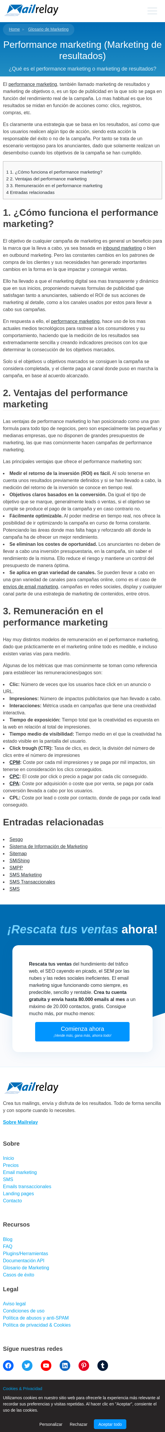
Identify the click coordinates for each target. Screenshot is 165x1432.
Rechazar (78, 1424)
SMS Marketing (25, 874)
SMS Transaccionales (32, 881)
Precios (11, 1165)
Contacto (12, 1200)
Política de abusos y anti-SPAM (36, 1317)
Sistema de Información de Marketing (48, 846)
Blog (7, 1239)
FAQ (7, 1246)
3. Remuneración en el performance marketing (54, 185)
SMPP (16, 867)
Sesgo (16, 839)
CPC (14, 776)
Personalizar (51, 1424)
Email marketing (20, 1172)
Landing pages (18, 1193)
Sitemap (18, 853)
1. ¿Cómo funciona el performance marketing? (54, 171)
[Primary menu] (152, 10)
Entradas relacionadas (30, 192)
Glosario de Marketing (48, 29)
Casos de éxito (18, 1274)
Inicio (8, 1158)
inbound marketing (122, 248)
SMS (14, 888)
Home (14, 29)
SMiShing (19, 860)
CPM (14, 762)
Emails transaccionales (27, 1186)
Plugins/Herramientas (25, 1253)
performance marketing (33, 84)
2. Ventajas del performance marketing (46, 178)
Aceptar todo (110, 1424)
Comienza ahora (82, 1032)
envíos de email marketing (30, 586)
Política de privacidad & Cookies (37, 1325)
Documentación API (24, 1260)
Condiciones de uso (24, 1310)
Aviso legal (14, 1303)
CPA (14, 783)
